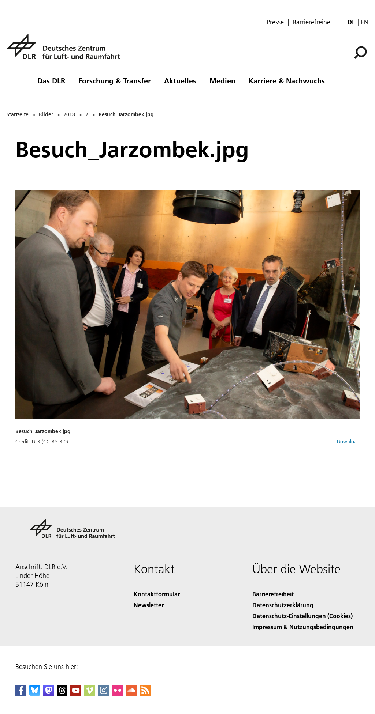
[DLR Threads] (62, 693)
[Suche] (360, 52)
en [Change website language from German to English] (364, 22)
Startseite (18, 114)
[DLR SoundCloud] (131, 693)
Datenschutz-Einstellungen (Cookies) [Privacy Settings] (302, 616)
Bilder (46, 114)
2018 (69, 114)
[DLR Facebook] (20, 693)
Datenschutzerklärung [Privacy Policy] (282, 605)
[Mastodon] (48, 693)
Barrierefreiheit (313, 22)
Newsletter (149, 605)
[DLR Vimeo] (89, 693)
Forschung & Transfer (114, 80)
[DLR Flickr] (117, 693)
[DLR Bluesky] (34, 693)
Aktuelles (180, 80)
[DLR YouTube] (75, 693)
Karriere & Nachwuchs (287, 80)
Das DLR (51, 80)
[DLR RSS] (145, 693)
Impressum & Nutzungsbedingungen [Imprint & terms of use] (302, 627)
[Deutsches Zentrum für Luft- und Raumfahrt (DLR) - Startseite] (66, 51)
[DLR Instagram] (103, 693)
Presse (275, 22)
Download (348, 441)
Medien (222, 80)
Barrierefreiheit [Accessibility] (273, 594)
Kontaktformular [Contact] (157, 594)
